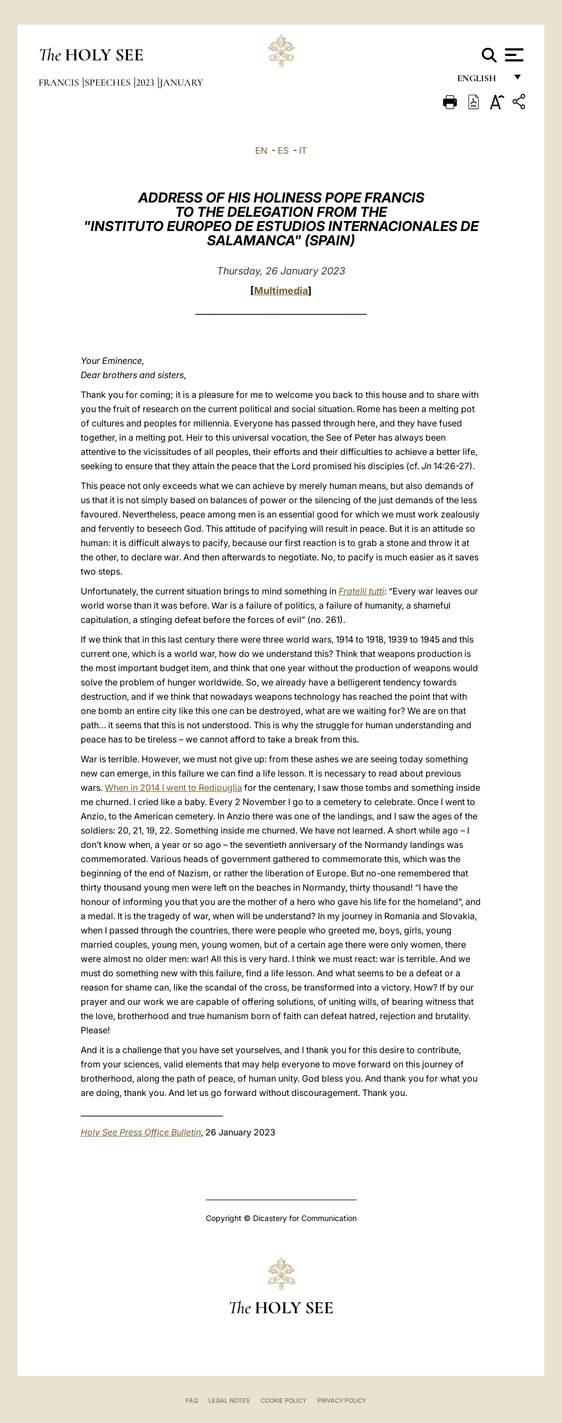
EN (261, 150)
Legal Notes (229, 1400)
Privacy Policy (341, 1400)
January (181, 82)
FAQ (192, 1400)
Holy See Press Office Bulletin (141, 1132)
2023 (146, 82)
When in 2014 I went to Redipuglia (173, 787)
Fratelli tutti (361, 591)
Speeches (109, 82)
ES (283, 150)
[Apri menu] (513, 55)
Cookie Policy (283, 1400)
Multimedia (281, 290)
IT (303, 150)
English (481, 80)
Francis (59, 82)
